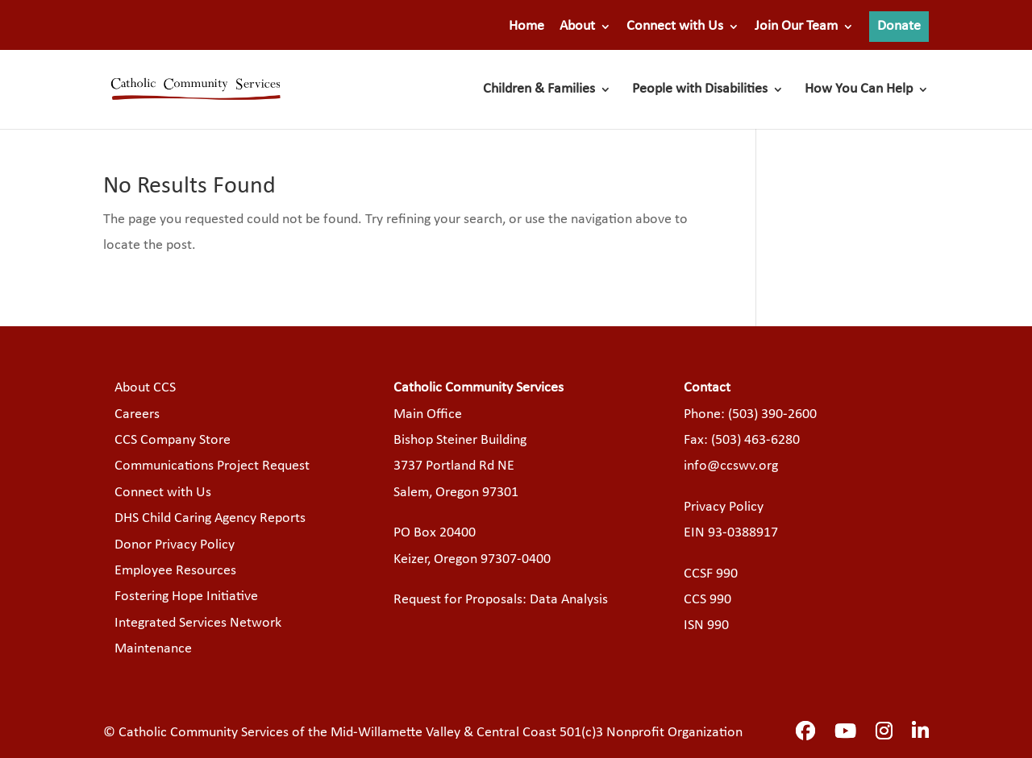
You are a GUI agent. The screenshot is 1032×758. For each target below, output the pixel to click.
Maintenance (153, 649)
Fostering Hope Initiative (186, 596)
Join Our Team (796, 26)
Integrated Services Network (197, 623)
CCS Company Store (172, 440)
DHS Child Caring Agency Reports (210, 518)
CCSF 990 (711, 574)
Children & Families (539, 90)
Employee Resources (175, 570)
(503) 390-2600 (772, 414)
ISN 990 (706, 625)
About (577, 26)
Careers (137, 414)
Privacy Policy (724, 507)
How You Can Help (859, 90)
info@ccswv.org (731, 466)
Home (526, 26)
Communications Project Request (212, 466)
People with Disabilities (700, 90)
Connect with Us (674, 26)
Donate (899, 26)
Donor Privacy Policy (174, 545)
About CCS (145, 388)
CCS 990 (707, 599)
